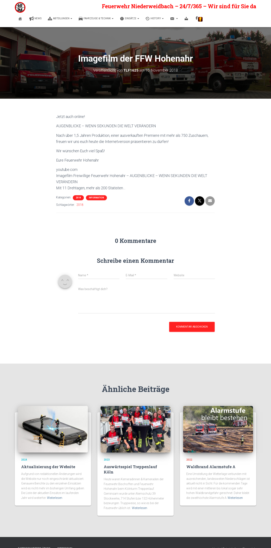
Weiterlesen (54, 498)
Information (96, 198)
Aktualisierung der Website (48, 466)
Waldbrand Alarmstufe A (210, 466)
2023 (107, 459)
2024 (24, 459)
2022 (189, 459)
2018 (78, 198)
